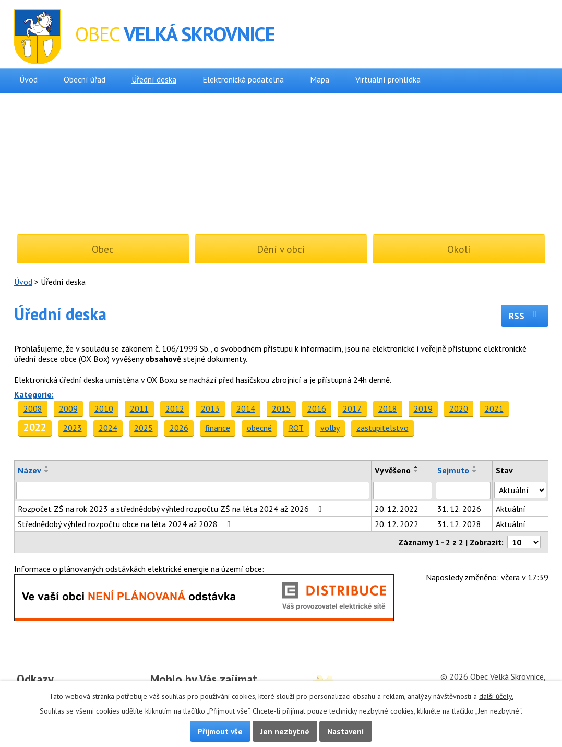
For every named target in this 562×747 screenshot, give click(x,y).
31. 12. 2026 (459, 509)
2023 (72, 428)
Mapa (319, 79)
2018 (387, 408)
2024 (108, 428)
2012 (174, 408)
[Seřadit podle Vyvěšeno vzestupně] (416, 467)
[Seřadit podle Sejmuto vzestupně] (475, 467)
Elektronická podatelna (243, 79)
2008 (32, 408)
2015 (281, 408)
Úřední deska (153, 79)
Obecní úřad (84, 79)
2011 (139, 408)
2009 (68, 408)
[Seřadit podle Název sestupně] (47, 471)
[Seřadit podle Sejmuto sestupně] (475, 471)
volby (330, 428)
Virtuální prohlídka (388, 79)
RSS (525, 316)
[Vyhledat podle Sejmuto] (463, 490)
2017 (352, 408)
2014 (245, 408)
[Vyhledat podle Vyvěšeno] (402, 490)
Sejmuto (453, 470)
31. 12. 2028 (459, 524)
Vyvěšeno (393, 470)
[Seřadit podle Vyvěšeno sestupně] (416, 471)
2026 (179, 428)
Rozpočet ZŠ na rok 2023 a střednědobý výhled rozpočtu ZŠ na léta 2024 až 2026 (172, 509)
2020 (458, 408)
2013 (210, 408)
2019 (423, 408)
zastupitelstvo (382, 428)
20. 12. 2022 (396, 509)
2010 (103, 408)
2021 (494, 408)
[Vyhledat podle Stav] (520, 490)
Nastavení (345, 731)
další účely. (496, 696)
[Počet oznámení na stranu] (524, 542)
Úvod (28, 79)
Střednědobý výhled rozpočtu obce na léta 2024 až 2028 (126, 524)
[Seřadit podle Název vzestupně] (47, 467)
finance (217, 428)
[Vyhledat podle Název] (193, 490)
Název (29, 470)
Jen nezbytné (284, 731)
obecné (259, 428)
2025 (143, 428)
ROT (296, 428)
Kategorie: (34, 394)
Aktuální (510, 509)
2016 (316, 408)
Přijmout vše (220, 731)
